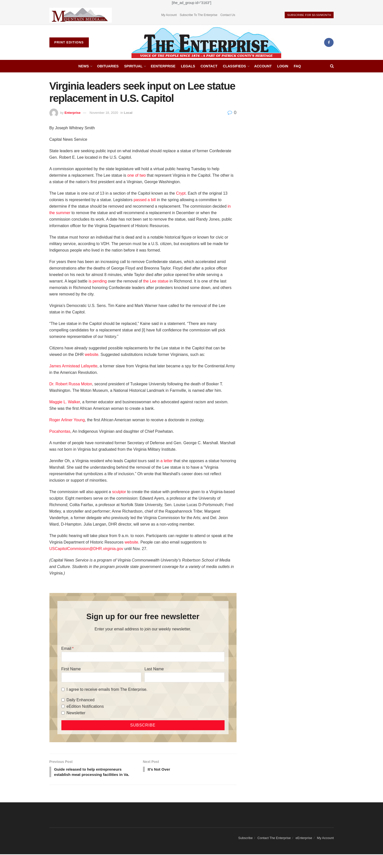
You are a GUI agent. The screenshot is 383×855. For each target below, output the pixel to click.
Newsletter (76, 713)
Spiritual (133, 66)
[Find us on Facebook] (329, 42)
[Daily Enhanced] (63, 700)
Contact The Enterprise (274, 839)
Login (282, 66)
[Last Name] (184, 677)
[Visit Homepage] (206, 42)
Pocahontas (60, 431)
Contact (209, 66)
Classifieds (234, 66)
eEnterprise (163, 66)
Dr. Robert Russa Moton (70, 384)
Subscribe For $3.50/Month (309, 14)
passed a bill (144, 200)
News (83, 66)
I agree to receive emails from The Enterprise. (107, 689)
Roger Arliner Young (67, 420)
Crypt (180, 193)
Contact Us (227, 15)
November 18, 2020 (104, 113)
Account (263, 66)
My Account (169, 15)
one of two (136, 175)
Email (66, 648)
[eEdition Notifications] (63, 706)
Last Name (154, 669)
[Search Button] (332, 66)
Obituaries (108, 66)
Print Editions (69, 42)
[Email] (143, 657)
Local (128, 113)
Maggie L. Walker (64, 402)
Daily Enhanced (81, 700)
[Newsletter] (63, 712)
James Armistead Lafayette (73, 366)
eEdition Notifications (85, 706)
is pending (97, 281)
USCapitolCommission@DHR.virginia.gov (86, 549)
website (91, 354)
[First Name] (101, 677)
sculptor (119, 492)
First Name (71, 669)
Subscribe (245, 839)
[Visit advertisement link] (80, 15)
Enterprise (72, 113)
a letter (166, 461)
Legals (188, 66)
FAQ (297, 66)
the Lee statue (155, 281)
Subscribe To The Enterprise (198, 15)
